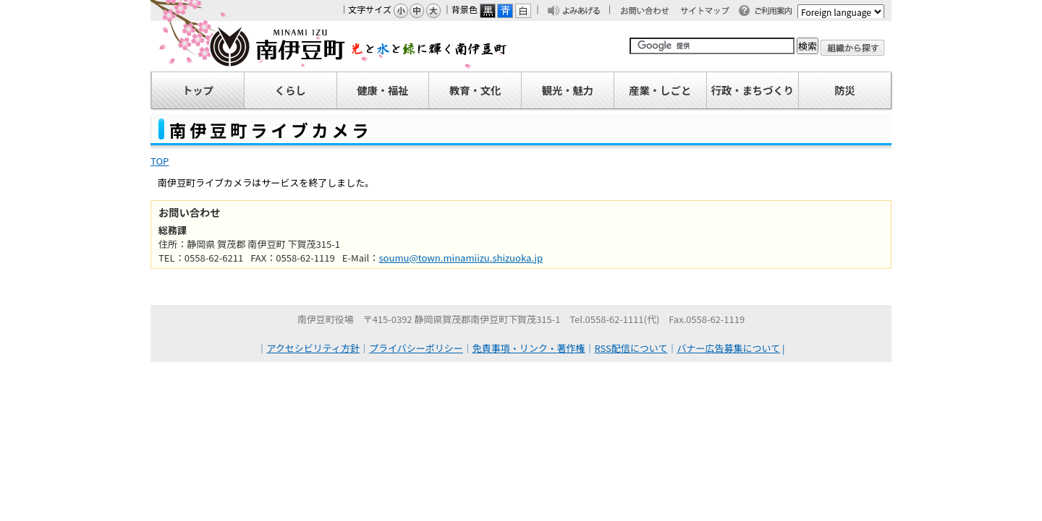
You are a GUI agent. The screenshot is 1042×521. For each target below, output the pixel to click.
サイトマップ (711, 12)
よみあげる (585, 12)
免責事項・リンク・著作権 (529, 348)
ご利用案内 (777, 12)
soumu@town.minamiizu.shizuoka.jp (460, 257)
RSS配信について (631, 348)
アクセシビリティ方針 (313, 348)
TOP (160, 161)
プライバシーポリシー (416, 348)
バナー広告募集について (728, 348)
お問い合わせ (652, 12)
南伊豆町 (329, 46)
